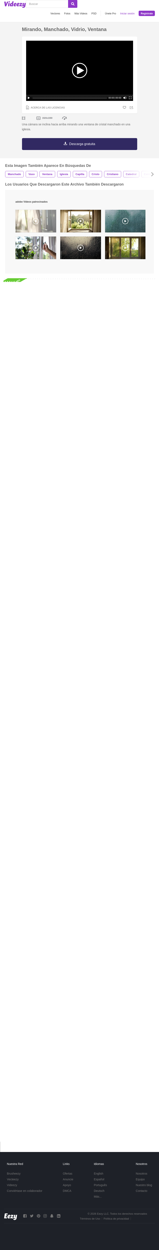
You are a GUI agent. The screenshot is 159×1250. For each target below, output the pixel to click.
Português (100, 1185)
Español (99, 1179)
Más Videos (80, 13)
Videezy (12, 1185)
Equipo (140, 1179)
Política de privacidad (116, 1218)
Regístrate (147, 13)
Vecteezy (13, 1179)
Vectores (55, 13)
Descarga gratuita (82, 144)
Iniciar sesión (127, 13)
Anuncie (68, 1179)
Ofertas (67, 1173)
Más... (98, 1196)
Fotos (67, 13)
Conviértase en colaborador (24, 1190)
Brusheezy (14, 1173)
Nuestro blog (144, 1185)
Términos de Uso (90, 1218)
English (98, 1173)
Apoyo (67, 1185)
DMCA (67, 1190)
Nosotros (141, 1173)
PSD (94, 13)
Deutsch (99, 1190)
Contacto (141, 1190)
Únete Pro (110, 13)
